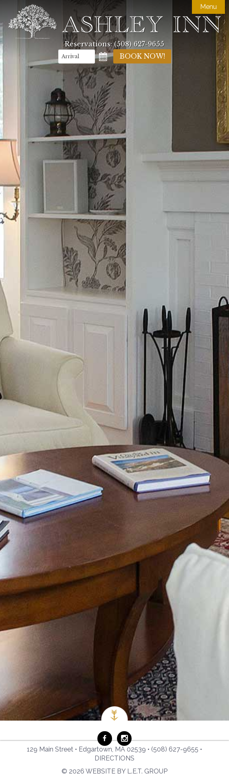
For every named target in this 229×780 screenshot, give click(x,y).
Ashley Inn (114, 21)
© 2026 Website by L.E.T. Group (114, 771)
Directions (114, 758)
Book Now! (142, 56)
